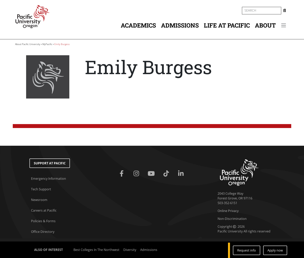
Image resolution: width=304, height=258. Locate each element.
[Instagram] (137, 173)
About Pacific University (27, 44)
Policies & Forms (43, 221)
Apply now (275, 250)
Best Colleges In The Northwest (96, 250)
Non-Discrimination (232, 219)
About (265, 25)
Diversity (129, 250)
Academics (138, 25)
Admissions (180, 25)
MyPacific (47, 44)
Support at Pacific (50, 163)
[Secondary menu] (283, 25)
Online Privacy (228, 211)
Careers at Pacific (44, 210)
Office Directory (42, 231)
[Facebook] (122, 173)
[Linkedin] (182, 173)
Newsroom (39, 200)
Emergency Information (48, 178)
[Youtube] (152, 173)
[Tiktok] (167, 173)
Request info (246, 250)
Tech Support (41, 189)
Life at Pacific (227, 25)
